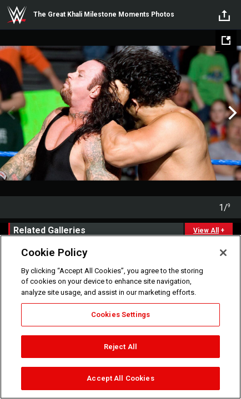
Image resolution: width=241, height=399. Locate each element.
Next (231, 113)
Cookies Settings (120, 314)
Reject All (120, 346)
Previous (9, 113)
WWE (16, 15)
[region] (120, 317)
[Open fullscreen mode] (226, 40)
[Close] (223, 253)
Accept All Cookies (120, 378)
